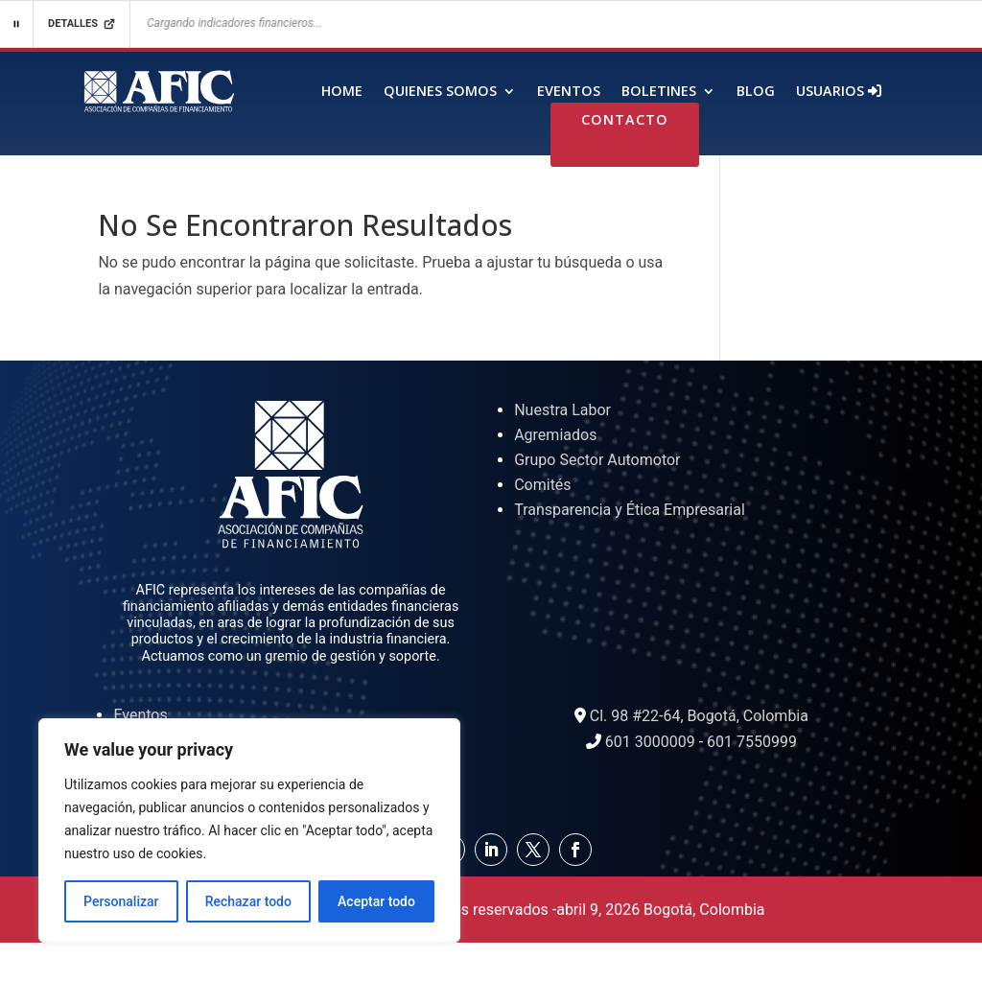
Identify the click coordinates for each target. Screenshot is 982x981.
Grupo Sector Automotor (597, 460)
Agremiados (555, 435)
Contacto (624, 120)
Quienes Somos (440, 92)
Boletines (658, 92)
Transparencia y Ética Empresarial (629, 510)
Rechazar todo (248, 901)
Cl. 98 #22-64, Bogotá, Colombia (699, 716)
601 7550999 (752, 742)
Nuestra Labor (562, 410)
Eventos (568, 92)
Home (341, 92)
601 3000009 (650, 742)
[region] (249, 830)
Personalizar (120, 901)
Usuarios (838, 92)
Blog (755, 92)
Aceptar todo (376, 901)
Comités (542, 485)
